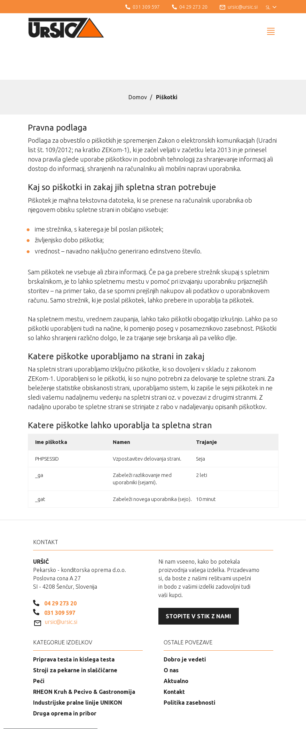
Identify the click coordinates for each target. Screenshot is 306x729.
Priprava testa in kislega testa (74, 624)
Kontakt (174, 656)
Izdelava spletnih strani (240, 718)
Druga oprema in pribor (64, 678)
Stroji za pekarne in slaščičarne (75, 635)
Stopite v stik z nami (198, 581)
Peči (39, 645)
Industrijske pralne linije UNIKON (77, 667)
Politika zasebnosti (189, 667)
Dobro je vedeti (185, 624)
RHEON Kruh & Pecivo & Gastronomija (84, 656)
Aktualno (176, 645)
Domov (137, 61)
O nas (171, 635)
